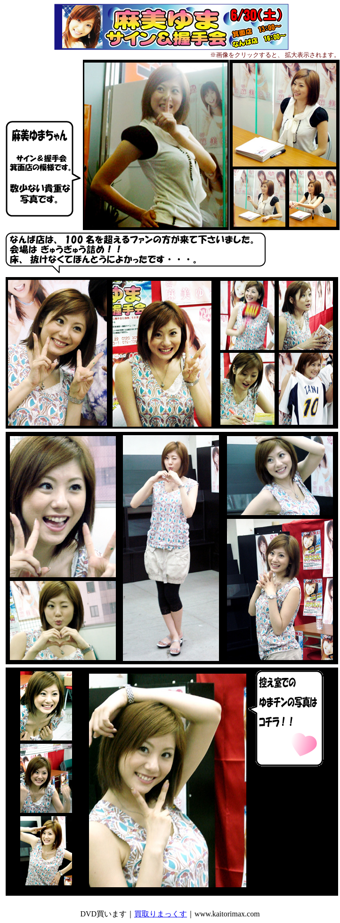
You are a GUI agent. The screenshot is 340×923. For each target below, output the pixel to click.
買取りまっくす (160, 914)
